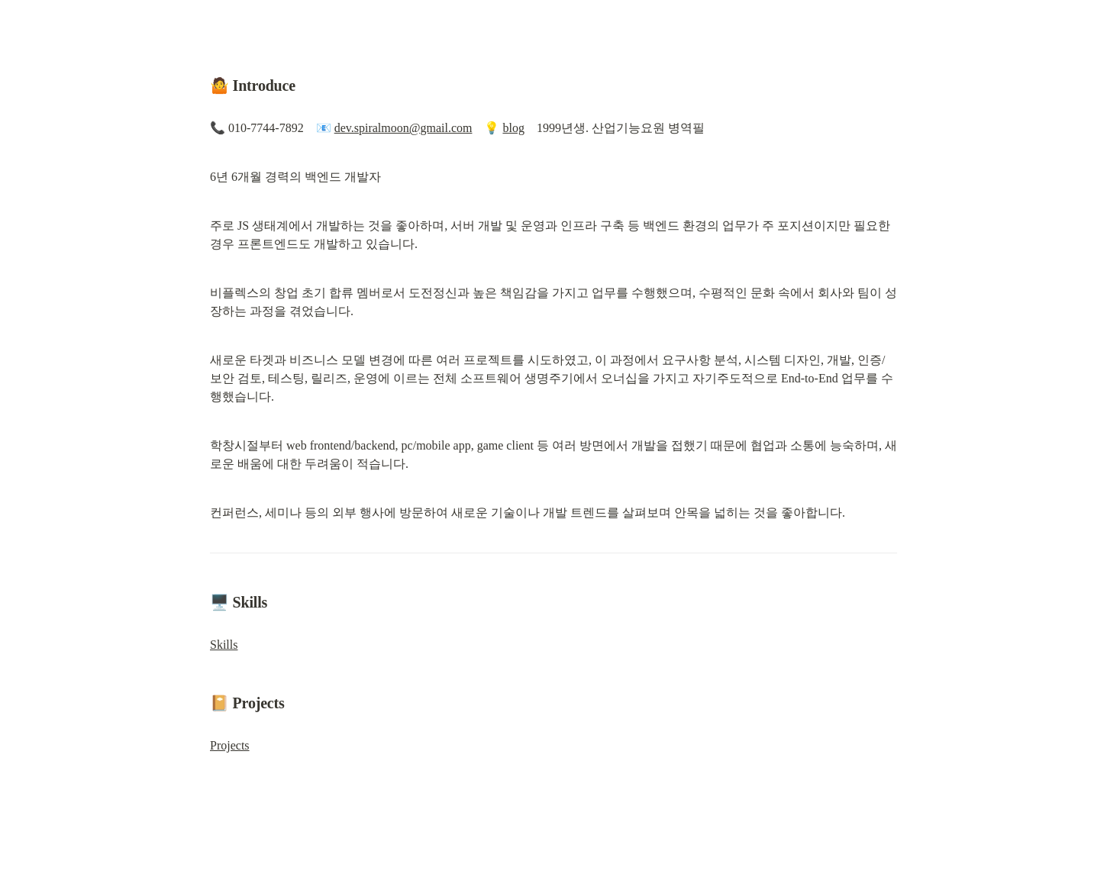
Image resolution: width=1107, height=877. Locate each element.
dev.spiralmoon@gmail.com (403, 127)
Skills (223, 644)
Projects (230, 745)
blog (513, 127)
